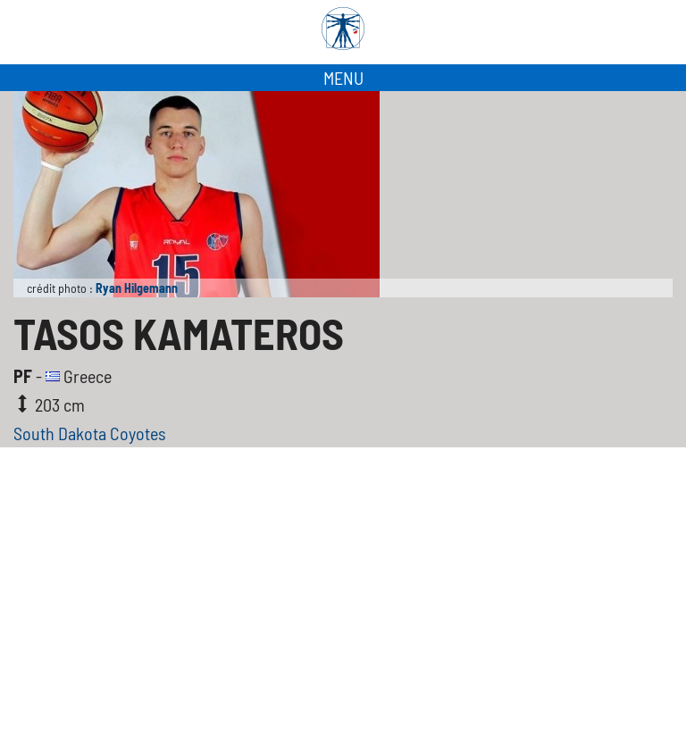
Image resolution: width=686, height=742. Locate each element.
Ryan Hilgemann (137, 288)
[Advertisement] (343, 608)
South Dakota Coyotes (89, 433)
